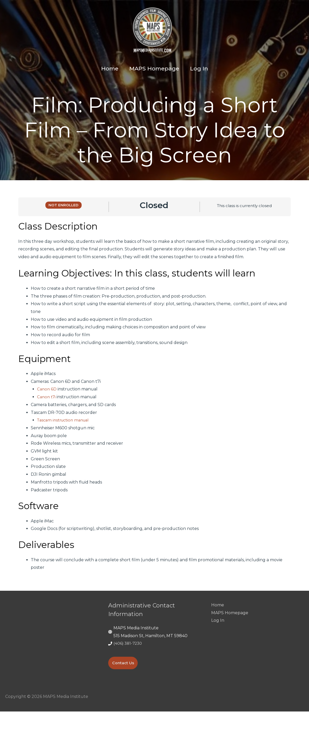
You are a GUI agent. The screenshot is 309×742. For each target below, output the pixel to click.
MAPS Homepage (229, 643)
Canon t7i (47, 427)
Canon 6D (47, 419)
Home (217, 635)
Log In (217, 651)
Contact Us (124, 693)
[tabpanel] (154, 426)
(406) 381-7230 (128, 674)
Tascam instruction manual (65, 450)
